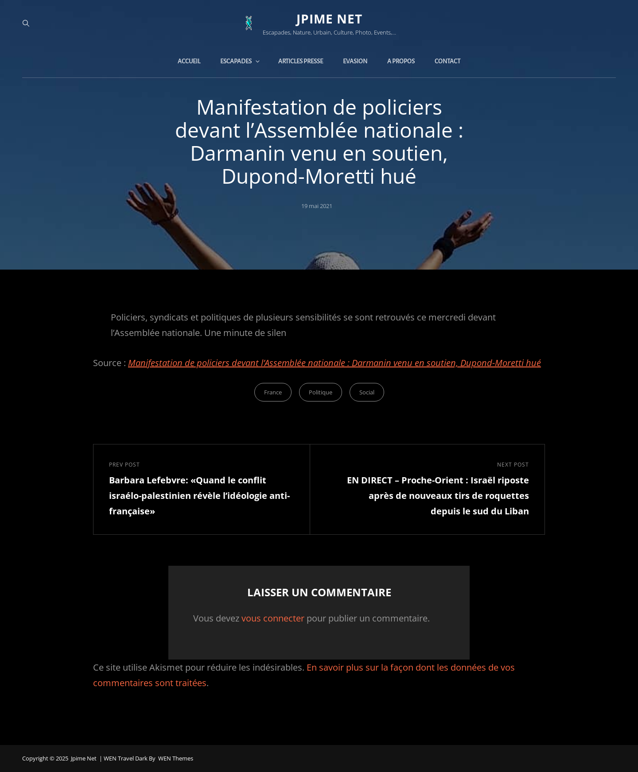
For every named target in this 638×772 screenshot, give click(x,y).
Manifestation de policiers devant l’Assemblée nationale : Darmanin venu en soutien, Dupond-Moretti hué (334, 363)
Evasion (355, 61)
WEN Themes (175, 758)
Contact (447, 61)
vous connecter (272, 618)
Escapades (240, 61)
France (273, 392)
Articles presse (300, 61)
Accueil (189, 61)
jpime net (329, 18)
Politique (320, 392)
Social (366, 392)
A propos (401, 61)
